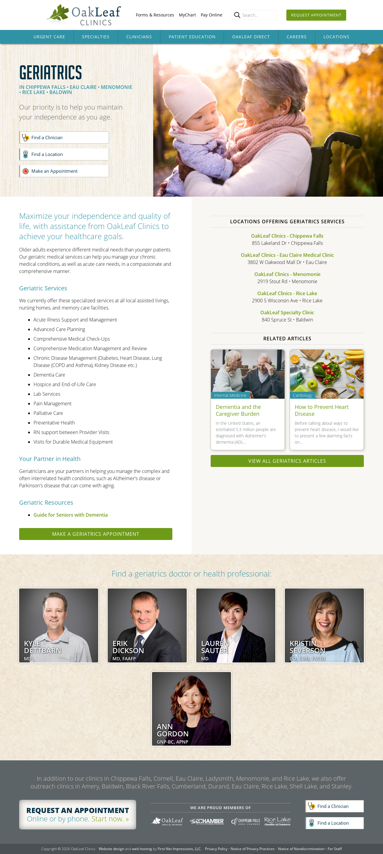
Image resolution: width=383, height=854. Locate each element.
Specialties (96, 37)
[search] (237, 15)
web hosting (142, 848)
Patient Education (192, 37)
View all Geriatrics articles (287, 461)
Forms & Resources (155, 15)
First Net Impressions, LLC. (180, 848)
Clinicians (139, 37)
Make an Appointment (54, 171)
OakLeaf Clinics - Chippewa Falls (287, 236)
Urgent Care (49, 37)
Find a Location (47, 154)
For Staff (335, 848)
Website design (111, 848)
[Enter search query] (254, 15)
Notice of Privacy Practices (253, 848)
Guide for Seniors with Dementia (71, 515)
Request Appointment (316, 15)
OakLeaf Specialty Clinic (287, 312)
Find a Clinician (47, 137)
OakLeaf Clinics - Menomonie (287, 274)
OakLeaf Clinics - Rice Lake (287, 293)
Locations (336, 37)
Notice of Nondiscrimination (301, 848)
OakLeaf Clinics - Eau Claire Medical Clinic (287, 255)
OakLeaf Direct (251, 37)
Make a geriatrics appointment (95, 534)
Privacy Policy (216, 848)
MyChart (187, 15)
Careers (297, 37)
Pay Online (211, 15)
